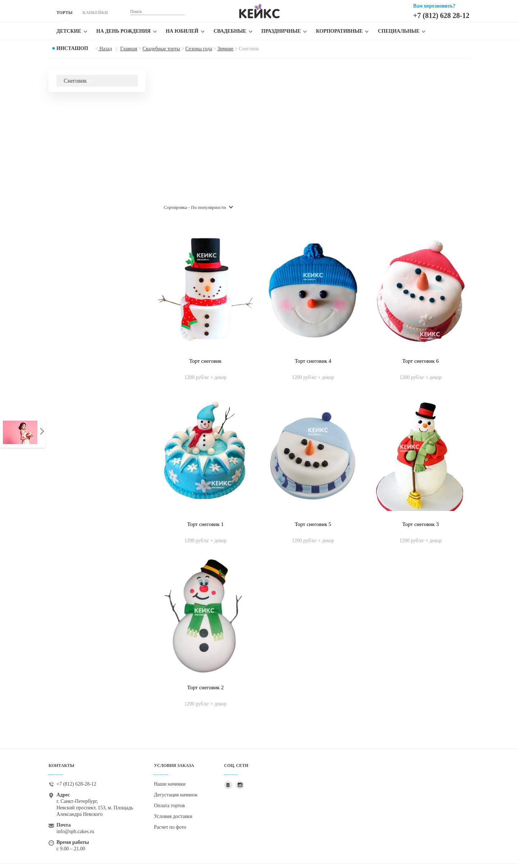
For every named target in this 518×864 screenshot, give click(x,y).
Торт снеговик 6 (420, 361)
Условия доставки (173, 816)
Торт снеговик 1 (205, 524)
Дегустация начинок (175, 794)
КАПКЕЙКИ (95, 12)
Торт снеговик (205, 361)
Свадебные (230, 31)
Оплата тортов (169, 805)
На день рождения (123, 31)
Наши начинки (170, 784)
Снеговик (78, 81)
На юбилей (182, 31)
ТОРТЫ (64, 12)
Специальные (398, 31)
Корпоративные (339, 31)
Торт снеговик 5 (313, 524)
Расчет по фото (170, 827)
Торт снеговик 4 (313, 361)
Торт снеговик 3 (420, 524)
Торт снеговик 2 (205, 687)
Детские (68, 31)
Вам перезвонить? (434, 6)
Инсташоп (72, 48)
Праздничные (281, 31)
